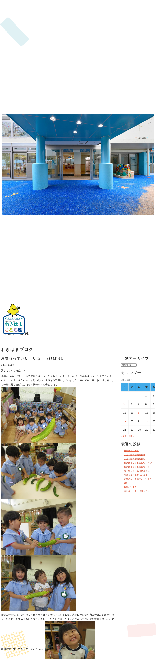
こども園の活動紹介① (136, 458)
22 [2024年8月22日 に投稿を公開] (146, 421)
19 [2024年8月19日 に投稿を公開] (124, 421)
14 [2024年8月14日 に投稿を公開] (139, 413)
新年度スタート (132, 450)
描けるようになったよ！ (137, 483)
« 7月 (124, 436)
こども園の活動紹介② (136, 454)
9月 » (132, 436)
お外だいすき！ (132, 495)
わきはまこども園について (138, 471)
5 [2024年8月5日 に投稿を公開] (124, 404)
